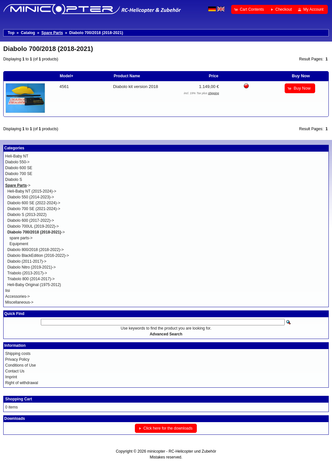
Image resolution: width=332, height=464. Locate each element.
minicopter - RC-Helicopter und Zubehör (181, 451)
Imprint (11, 377)
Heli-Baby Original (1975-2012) (34, 284)
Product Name (127, 76)
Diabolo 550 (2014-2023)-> (30, 197)
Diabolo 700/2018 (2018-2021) (96, 33)
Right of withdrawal (21, 383)
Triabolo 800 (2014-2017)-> (30, 279)
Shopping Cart (18, 399)
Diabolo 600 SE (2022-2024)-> (33, 203)
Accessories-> (17, 296)
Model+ (66, 76)
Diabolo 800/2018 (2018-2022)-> (35, 249)
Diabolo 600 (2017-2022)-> (30, 220)
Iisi (7, 290)
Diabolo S (13, 179)
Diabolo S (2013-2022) (27, 214)
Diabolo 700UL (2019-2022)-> (33, 226)
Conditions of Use (20, 365)
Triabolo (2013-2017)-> (27, 273)
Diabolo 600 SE (18, 168)
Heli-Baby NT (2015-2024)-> (31, 191)
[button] (249, 9)
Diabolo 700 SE (18, 173)
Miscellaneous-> (19, 302)
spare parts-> (20, 238)
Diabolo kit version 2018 (135, 86)
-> (17, 185)
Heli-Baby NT (16, 156)
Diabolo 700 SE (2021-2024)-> (33, 209)
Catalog (28, 33)
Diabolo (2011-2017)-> (26, 261)
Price (213, 76)
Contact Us (14, 371)
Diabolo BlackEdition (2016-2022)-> (38, 255)
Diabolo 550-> (17, 162)
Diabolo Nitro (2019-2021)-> (31, 267)
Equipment (18, 244)
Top (11, 33)
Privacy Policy (17, 359)
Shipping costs (17, 353)
